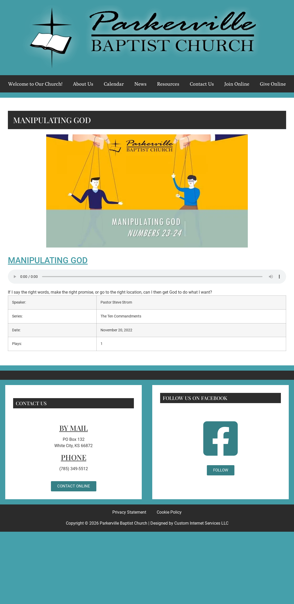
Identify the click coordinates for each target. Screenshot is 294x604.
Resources (168, 84)
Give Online (273, 84)
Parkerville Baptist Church (123, 523)
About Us (83, 84)
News (140, 84)
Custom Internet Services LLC (201, 523)
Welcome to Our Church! (35, 84)
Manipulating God (48, 260)
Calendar (114, 84)
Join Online (236, 84)
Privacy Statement (129, 512)
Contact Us (202, 84)
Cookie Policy (169, 512)
